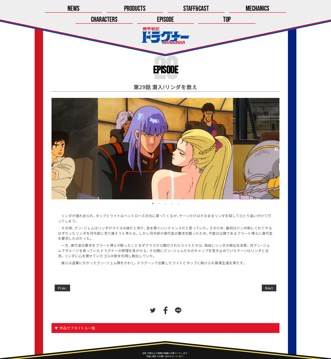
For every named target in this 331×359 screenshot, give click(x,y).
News (60, 9)
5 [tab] (178, 193)
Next (276, 139)
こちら (176, 345)
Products (95, 9)
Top (271, 9)
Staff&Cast (130, 9)
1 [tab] (153, 193)
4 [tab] (172, 193)
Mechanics (165, 9)
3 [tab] (165, 193)
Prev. (62, 277)
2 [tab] (159, 193)
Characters (200, 9)
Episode (236, 9)
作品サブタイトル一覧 (77, 317)
